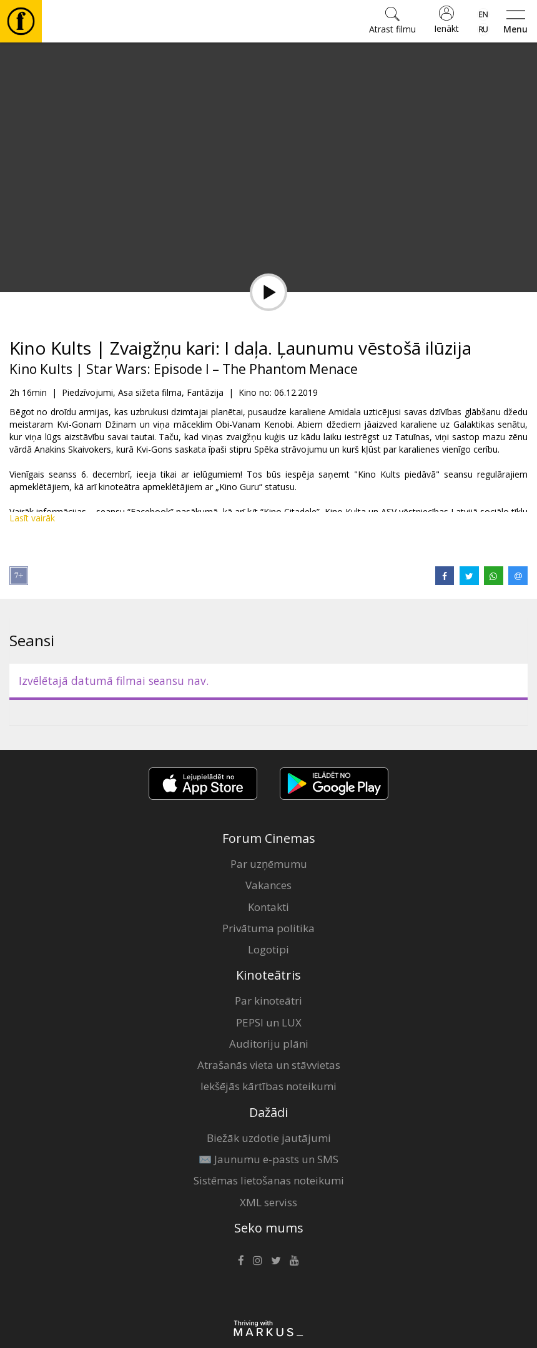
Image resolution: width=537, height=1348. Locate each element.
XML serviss (268, 1202)
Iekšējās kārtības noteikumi (268, 1086)
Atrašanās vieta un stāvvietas (268, 1065)
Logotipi (268, 949)
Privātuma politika (268, 928)
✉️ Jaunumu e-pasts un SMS (268, 1159)
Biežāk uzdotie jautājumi (269, 1138)
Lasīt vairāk (32, 518)
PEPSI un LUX (269, 1022)
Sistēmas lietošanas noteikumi (269, 1180)
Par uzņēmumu (268, 864)
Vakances (268, 885)
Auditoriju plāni (268, 1043)
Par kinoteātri (268, 1000)
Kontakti (268, 907)
